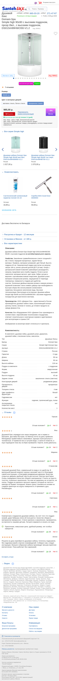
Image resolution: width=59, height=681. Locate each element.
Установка (32, 615)
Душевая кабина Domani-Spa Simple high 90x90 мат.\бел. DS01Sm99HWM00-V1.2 (14, 157)
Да (48, 425)
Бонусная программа (8, 626)
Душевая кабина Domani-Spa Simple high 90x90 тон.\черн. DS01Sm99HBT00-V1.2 (42, 157)
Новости (4, 618)
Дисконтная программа (9, 628)
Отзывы (4, 615)
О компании (7, 607)
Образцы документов (8, 649)
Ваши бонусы (7, 623)
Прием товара (33, 618)
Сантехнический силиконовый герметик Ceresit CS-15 (15, 197)
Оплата (31, 613)
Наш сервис (34, 607)
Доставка (32, 610)
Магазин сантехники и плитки (13, 11)
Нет (54, 425)
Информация (34, 623)
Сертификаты (33, 626)
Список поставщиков (35, 628)
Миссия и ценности (8, 610)
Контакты (5, 613)
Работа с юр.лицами (35, 631)
